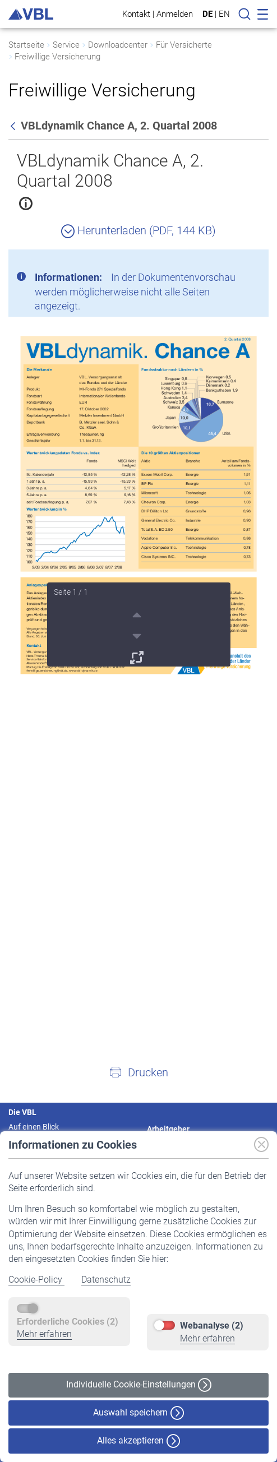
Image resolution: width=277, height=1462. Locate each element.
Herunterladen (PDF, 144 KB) (138, 230)
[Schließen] (229, 262)
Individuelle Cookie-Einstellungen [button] (138, 1385)
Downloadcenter (117, 45)
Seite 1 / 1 (71, 591)
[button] (138, 1072)
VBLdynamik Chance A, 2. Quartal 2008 (110, 171)
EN (224, 14)
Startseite (26, 45)
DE (207, 14)
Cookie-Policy (36, 1279)
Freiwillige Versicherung (57, 57)
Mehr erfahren (44, 1334)
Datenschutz (106, 1279)
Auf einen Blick (33, 1126)
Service (66, 45)
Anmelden (174, 13)
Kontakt (136, 13)
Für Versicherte (184, 45)
